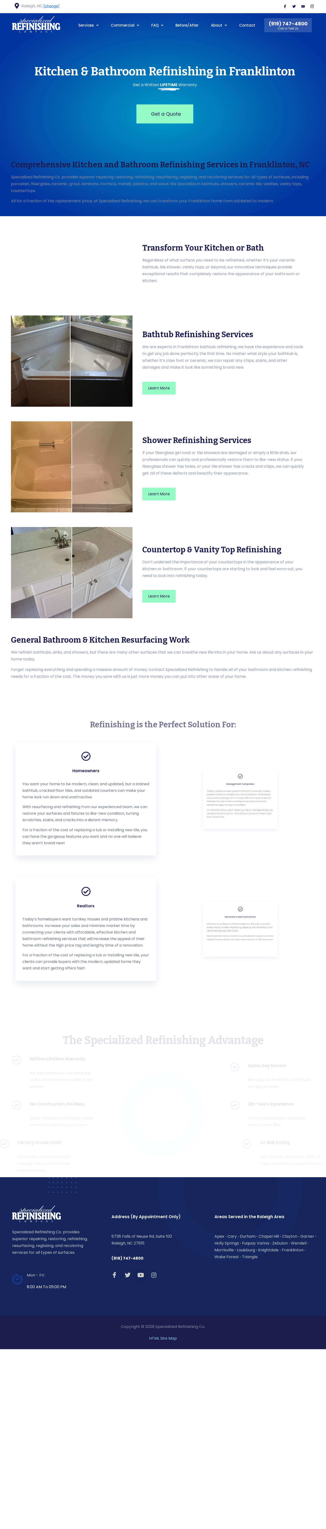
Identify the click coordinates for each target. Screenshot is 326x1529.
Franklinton (293, 1429)
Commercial (125, 25)
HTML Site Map (163, 1518)
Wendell (298, 1423)
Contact (247, 25)
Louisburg (246, 1429)
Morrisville (224, 1429)
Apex (219, 1416)
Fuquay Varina (255, 1423)
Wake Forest (226, 1436)
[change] (51, 6)
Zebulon (280, 1423)
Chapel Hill (269, 1416)
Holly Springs (226, 1423)
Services (88, 25)
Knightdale (268, 1429)
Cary (232, 1416)
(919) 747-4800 (127, 1438)
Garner (307, 1416)
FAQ (157, 25)
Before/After (187, 25)
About (219, 25)
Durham (247, 1416)
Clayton (289, 1416)
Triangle (250, 1436)
